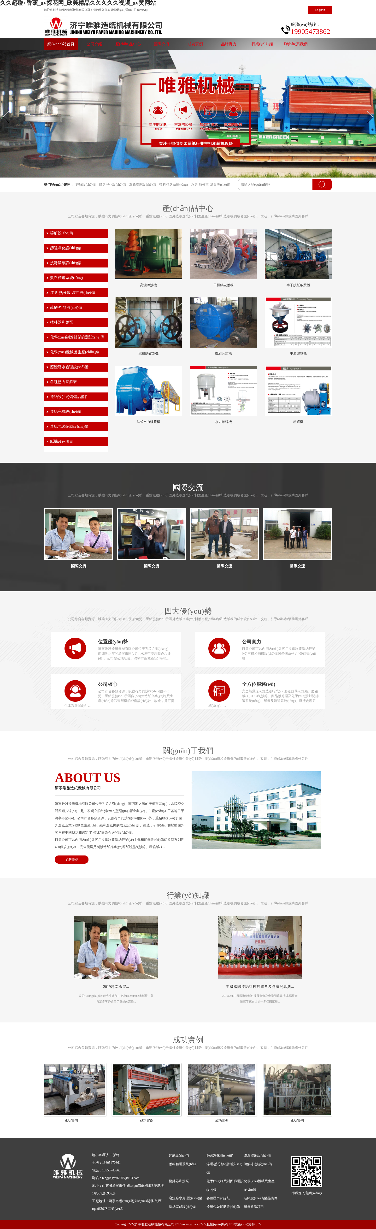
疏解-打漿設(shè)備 (66, 307)
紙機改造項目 (61, 441)
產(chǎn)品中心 (128, 44)
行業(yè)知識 (262, 44)
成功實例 (195, 44)
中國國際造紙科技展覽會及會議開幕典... (260, 987)
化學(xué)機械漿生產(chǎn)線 (74, 352)
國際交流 (161, 44)
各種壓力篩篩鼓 (63, 382)
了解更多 (71, 859)
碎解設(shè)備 (86, 184)
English (320, 10)
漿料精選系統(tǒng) (173, 184)
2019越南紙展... (116, 987)
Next (367, 110)
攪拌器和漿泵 (61, 322)
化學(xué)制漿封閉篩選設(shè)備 (77, 337)
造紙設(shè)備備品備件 (69, 397)
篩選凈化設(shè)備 (112, 184)
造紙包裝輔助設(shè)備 (69, 426)
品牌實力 (228, 44)
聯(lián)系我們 (296, 44)
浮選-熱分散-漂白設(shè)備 (210, 184)
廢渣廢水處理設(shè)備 (69, 367)
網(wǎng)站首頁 (60, 44)
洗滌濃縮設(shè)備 (142, 184)
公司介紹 (94, 44)
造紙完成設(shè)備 (65, 412)
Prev (2, 110)
